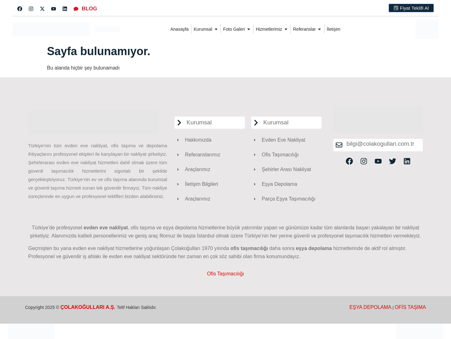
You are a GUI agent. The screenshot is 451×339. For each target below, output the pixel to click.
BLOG (89, 9)
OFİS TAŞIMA (410, 307)
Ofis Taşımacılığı (225, 273)
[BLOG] (76, 9)
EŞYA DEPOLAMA (370, 307)
